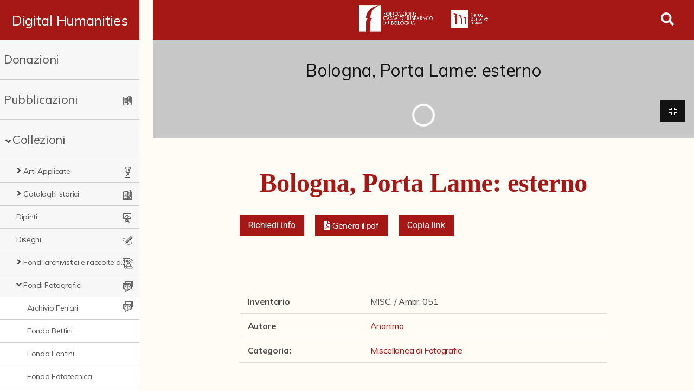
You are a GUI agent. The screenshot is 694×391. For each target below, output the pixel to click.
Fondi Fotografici (52, 285)
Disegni (28, 239)
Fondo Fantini (50, 353)
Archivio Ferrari (52, 308)
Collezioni (39, 139)
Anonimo (387, 326)
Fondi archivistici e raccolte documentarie (81, 262)
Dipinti (26, 217)
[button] (351, 226)
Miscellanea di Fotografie (416, 350)
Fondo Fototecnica (59, 376)
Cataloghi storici (51, 194)
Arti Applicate (46, 171)
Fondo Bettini (50, 331)
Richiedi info (272, 225)
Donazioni (31, 59)
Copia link (426, 225)
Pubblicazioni (41, 99)
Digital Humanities (76, 20)
